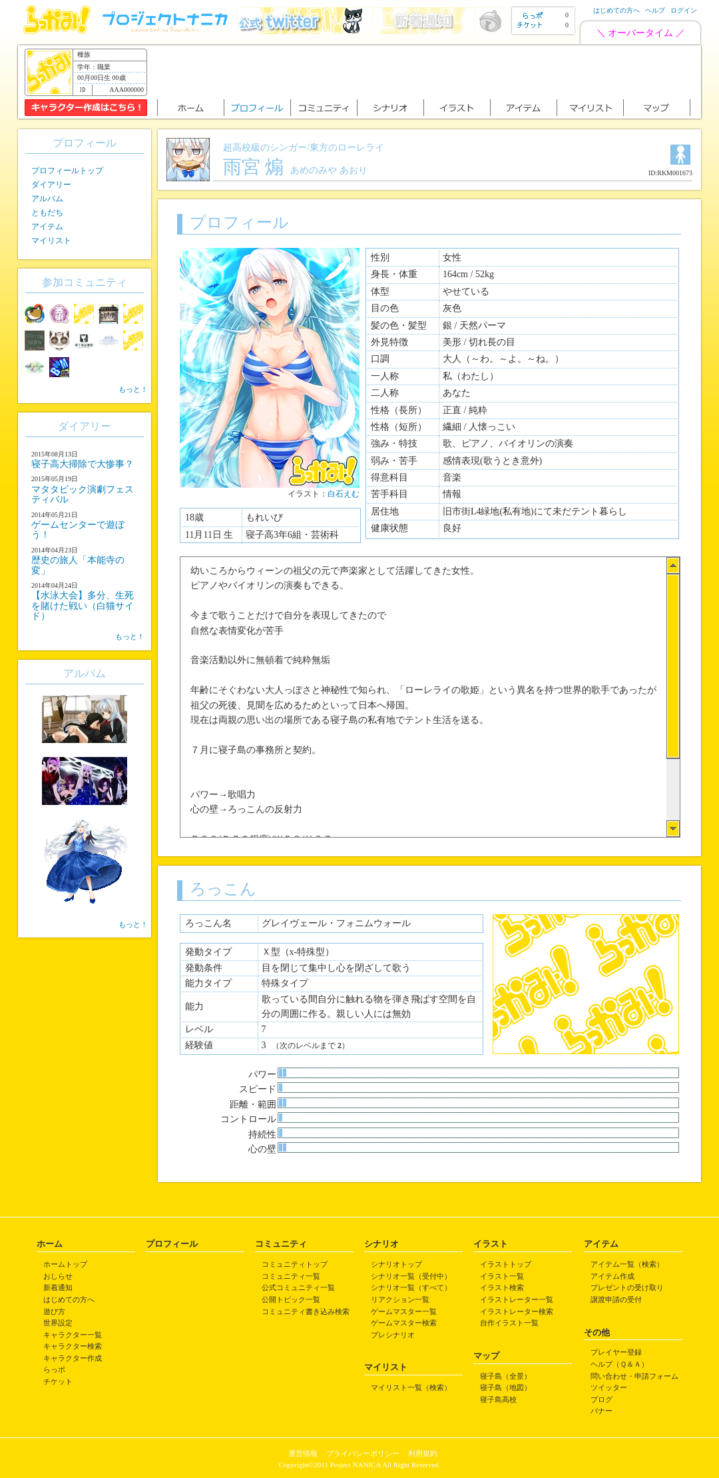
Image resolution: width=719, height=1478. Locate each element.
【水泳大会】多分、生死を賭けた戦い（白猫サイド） (82, 605)
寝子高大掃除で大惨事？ (82, 464)
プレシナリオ (393, 1335)
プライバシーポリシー (362, 1453)
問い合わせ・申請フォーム (634, 1376)
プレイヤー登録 (616, 1352)
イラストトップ (505, 1264)
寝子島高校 (498, 1399)
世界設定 (58, 1323)
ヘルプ (655, 10)
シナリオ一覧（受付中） (411, 1276)
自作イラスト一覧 (509, 1323)
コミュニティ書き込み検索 (306, 1311)
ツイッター (609, 1387)
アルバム (47, 198)
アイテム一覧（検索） (627, 1264)
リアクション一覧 (400, 1299)
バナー (601, 1411)
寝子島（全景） (505, 1376)
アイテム (47, 226)
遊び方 (54, 1311)
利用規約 (422, 1453)
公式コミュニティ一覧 (298, 1287)
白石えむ (344, 493)
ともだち (47, 212)
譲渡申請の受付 (616, 1299)
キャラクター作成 (72, 1358)
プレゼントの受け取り (627, 1287)
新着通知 (58, 1287)
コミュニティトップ (295, 1264)
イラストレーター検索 (516, 1311)
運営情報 (303, 1453)
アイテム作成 (612, 1276)
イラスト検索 (502, 1287)
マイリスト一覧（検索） (411, 1387)
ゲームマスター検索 (404, 1323)
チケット (58, 1381)
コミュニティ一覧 (291, 1276)
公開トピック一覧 (291, 1299)
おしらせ (58, 1276)
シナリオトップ (396, 1264)
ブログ (601, 1399)
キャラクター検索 (72, 1346)
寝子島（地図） (505, 1387)
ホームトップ (65, 1264)
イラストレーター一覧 (516, 1299)
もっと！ (133, 389)
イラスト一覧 (502, 1276)
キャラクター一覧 (72, 1335)
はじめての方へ (616, 10)
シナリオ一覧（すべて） (411, 1287)
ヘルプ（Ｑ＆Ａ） (619, 1364)
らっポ (54, 1369)
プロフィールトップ (67, 170)
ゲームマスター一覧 (404, 1311)
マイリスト (51, 240)
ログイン (683, 10)
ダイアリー (51, 184)
